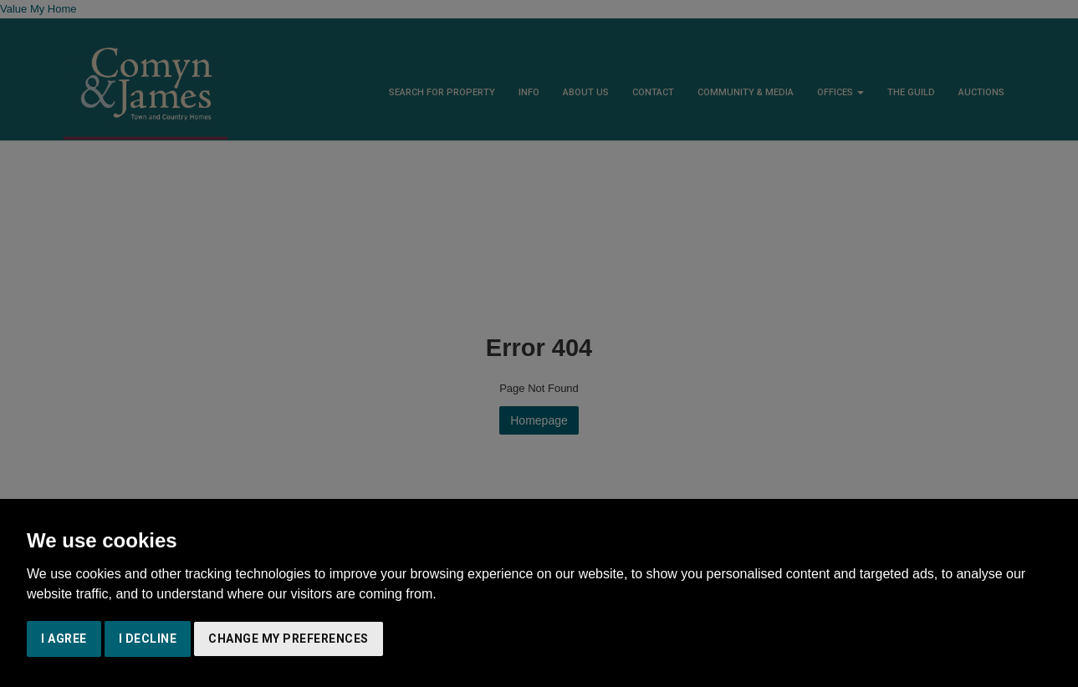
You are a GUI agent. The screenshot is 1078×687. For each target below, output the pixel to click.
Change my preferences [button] (288, 638)
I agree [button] (64, 638)
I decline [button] (148, 638)
